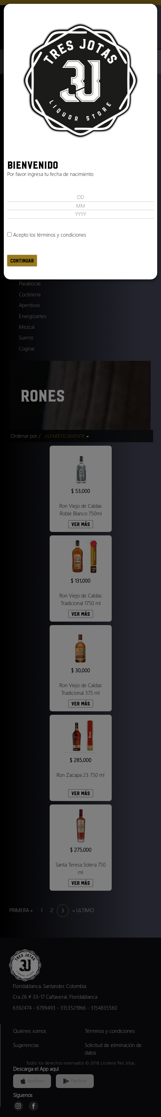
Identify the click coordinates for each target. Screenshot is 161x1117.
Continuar (22, 260)
